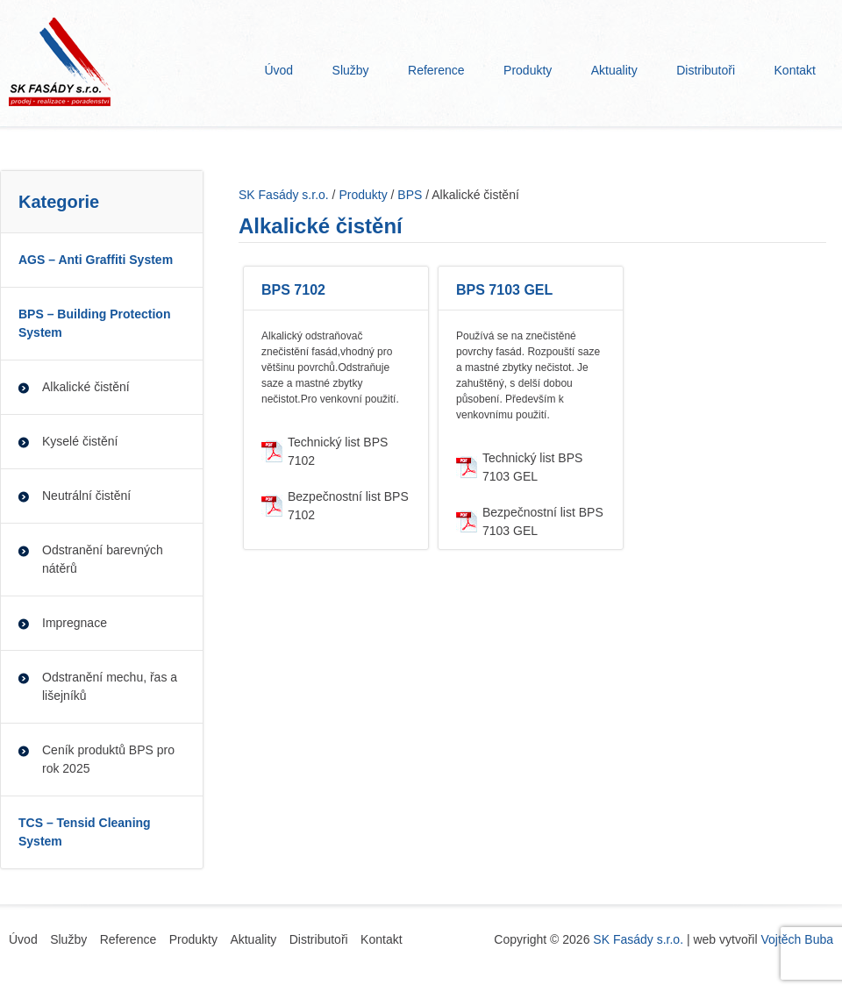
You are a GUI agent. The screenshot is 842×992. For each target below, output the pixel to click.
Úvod (278, 70)
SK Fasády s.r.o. (638, 939)
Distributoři (705, 70)
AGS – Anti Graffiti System (95, 260)
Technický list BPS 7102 (338, 451)
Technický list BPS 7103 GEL (532, 467)
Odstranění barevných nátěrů (102, 559)
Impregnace (74, 623)
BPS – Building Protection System (94, 323)
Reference (436, 70)
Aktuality (614, 70)
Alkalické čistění (86, 387)
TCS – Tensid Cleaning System (84, 832)
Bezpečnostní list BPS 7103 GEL (542, 521)
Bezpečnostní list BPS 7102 (348, 505)
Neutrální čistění (86, 496)
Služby (350, 70)
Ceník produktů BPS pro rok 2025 (108, 759)
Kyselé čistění (80, 441)
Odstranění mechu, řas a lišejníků (109, 686)
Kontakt (795, 70)
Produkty (527, 70)
